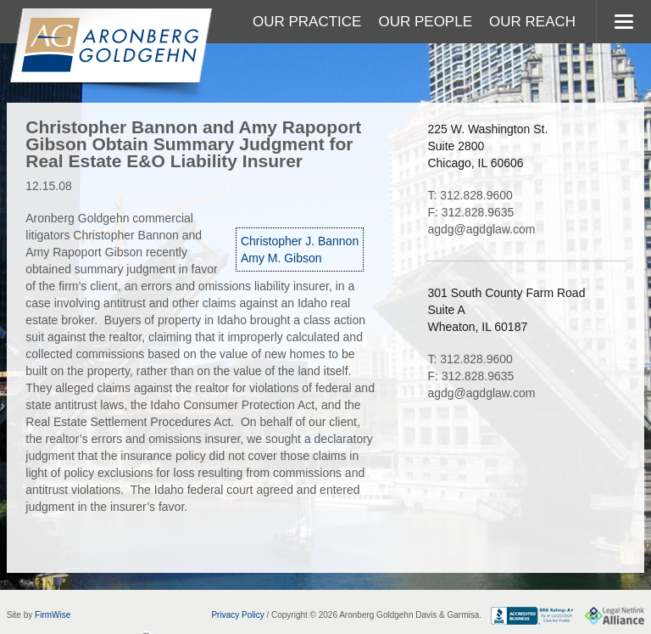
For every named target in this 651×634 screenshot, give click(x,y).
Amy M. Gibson (281, 258)
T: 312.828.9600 (469, 195)
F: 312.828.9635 (470, 212)
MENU (623, 21)
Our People (425, 22)
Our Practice (307, 22)
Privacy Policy (237, 615)
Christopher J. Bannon (300, 241)
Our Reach (532, 22)
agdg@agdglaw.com (481, 229)
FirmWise (52, 615)
